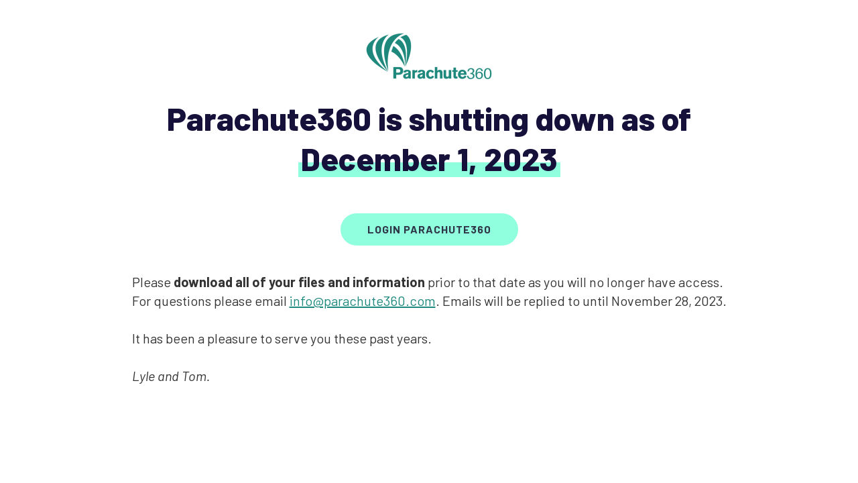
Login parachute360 (429, 229)
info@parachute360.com (363, 300)
